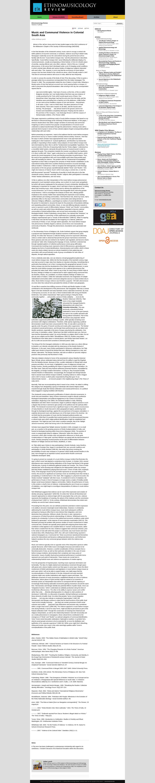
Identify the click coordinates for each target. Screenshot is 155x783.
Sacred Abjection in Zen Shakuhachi (109, 79)
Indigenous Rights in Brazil (107, 95)
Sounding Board (77, 17)
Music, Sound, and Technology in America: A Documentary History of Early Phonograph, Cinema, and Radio (108, 161)
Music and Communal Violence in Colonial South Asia (107, 145)
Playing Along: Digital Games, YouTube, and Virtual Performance (109, 154)
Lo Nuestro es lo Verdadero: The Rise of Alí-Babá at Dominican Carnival (109, 132)
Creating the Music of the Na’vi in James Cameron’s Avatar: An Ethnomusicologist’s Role (109, 54)
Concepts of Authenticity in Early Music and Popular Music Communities (108, 87)
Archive (96, 17)
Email (80, 28)
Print (86, 28)
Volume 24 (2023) (58, 17)
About (115, 17)
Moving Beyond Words (104, 30)
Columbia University (70, 307)
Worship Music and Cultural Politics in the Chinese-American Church (110, 123)
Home (39, 17)
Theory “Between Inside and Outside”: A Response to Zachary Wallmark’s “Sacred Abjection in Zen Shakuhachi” (110, 74)
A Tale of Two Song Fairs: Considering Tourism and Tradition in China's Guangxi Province (110, 117)
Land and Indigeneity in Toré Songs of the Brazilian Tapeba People (110, 106)
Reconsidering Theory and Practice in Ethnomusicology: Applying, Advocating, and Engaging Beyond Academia (110, 63)
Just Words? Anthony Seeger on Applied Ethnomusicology (108, 41)
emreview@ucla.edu (110, 781)
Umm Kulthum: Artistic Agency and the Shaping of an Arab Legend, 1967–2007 (109, 166)
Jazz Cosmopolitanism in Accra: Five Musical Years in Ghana (108, 177)
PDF (74, 28)
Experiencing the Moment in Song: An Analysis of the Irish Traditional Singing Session (109, 139)
